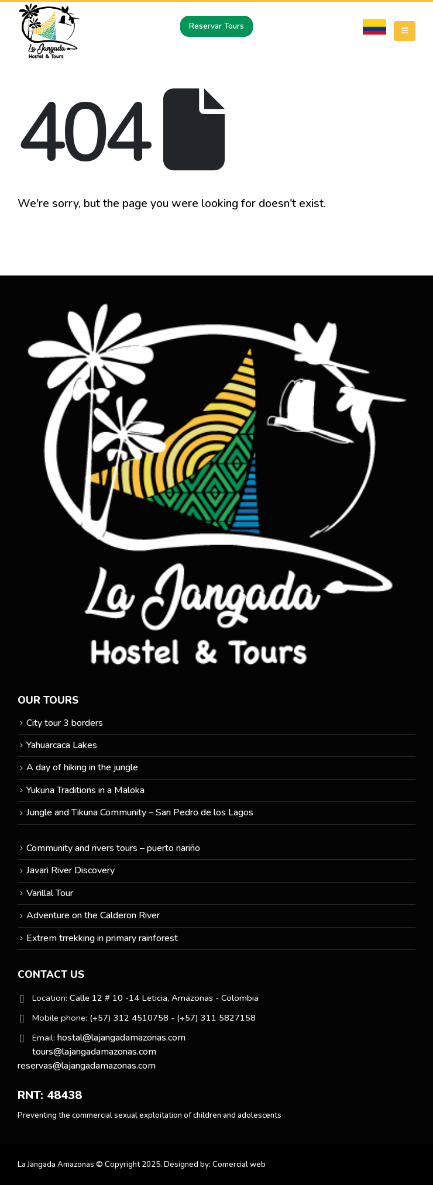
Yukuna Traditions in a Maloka (85, 790)
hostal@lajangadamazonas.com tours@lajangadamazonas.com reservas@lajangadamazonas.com (101, 1051)
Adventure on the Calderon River (93, 915)
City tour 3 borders (64, 722)
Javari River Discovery (70, 870)
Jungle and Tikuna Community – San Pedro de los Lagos (139, 812)
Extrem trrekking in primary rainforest (102, 938)
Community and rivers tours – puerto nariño (113, 848)
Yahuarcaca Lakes (61, 745)
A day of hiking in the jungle (82, 767)
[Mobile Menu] (404, 31)
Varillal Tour (49, 893)
